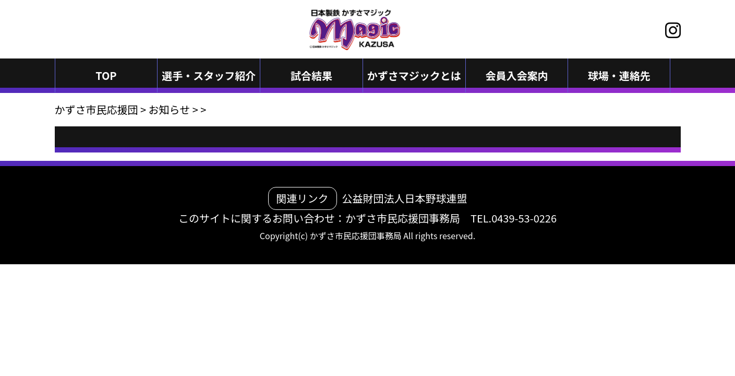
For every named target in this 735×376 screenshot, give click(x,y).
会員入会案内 (517, 75)
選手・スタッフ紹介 (209, 75)
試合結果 (311, 75)
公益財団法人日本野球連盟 (404, 198)
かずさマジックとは (414, 75)
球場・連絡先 (619, 75)
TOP (106, 75)
